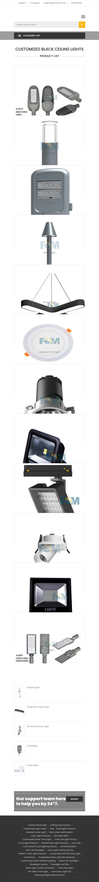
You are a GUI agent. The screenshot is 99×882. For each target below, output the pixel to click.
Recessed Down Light (49, 550)
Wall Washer (50, 401)
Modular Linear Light (36, 832)
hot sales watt (61, 835)
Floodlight (49, 451)
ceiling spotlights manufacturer (49, 875)
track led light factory (66, 839)
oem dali (76, 843)
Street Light (49, 103)
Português (35, 3)
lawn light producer (41, 835)
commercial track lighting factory (40, 846)
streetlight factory (39, 864)
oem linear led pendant (61, 832)
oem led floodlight (35, 850)
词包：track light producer (63, 828)
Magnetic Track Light (49, 501)
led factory (29, 857)
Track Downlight (65, 867)
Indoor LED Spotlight (68, 860)
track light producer (28, 843)
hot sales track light (38, 871)
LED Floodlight (49, 600)
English (22, 3)
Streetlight (49, 203)
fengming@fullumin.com (55, 3)
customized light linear (35, 828)
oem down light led (61, 871)
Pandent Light (49, 302)
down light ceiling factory (60, 850)
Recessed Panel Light (49, 352)
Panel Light (32, 765)
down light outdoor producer (40, 867)
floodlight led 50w (60, 864)
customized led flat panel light (65, 853)
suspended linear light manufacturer (57, 857)
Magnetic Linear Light (38, 707)
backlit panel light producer (54, 843)
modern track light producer (32, 853)
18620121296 (76, 3)
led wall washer (68, 846)
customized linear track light (36, 839)
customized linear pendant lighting (38, 860)
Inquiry (74, 799)
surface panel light (37, 825)
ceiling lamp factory (60, 825)
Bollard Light (49, 153)
